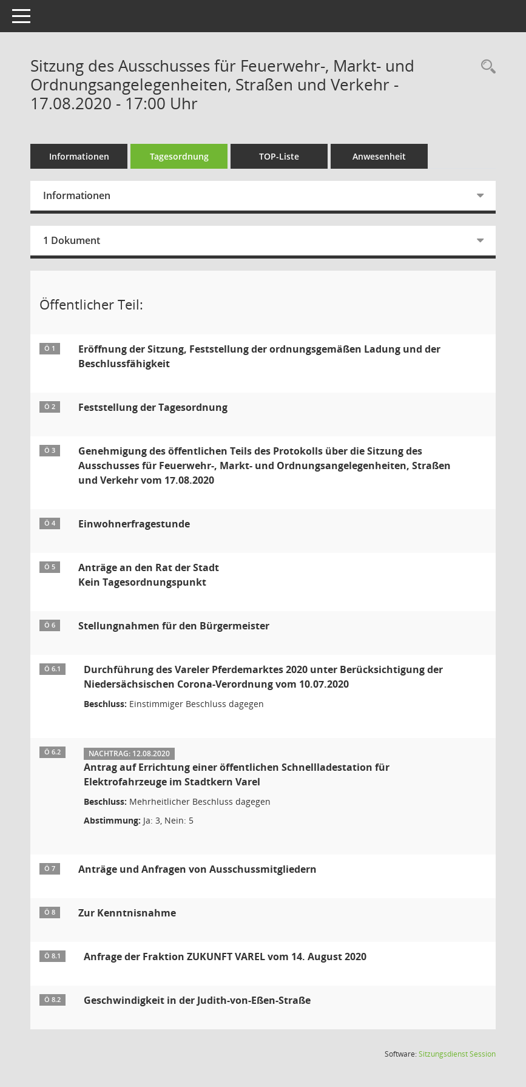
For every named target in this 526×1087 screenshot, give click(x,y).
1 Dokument (71, 240)
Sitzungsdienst (457, 1054)
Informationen (79, 156)
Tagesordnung (179, 156)
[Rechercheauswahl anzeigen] (485, 67)
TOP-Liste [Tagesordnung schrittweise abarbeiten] (279, 156)
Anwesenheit (379, 156)
